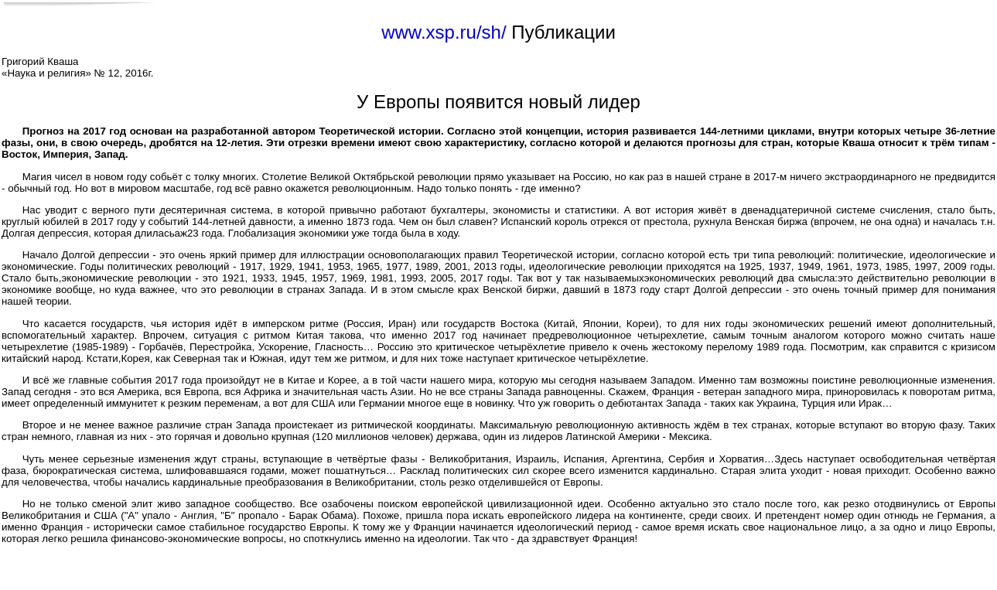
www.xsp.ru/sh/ (443, 32)
